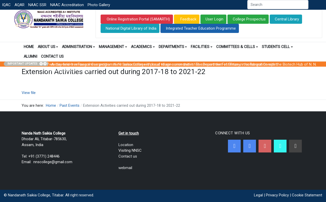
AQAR (19, 5)
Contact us (127, 156)
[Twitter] (249, 146)
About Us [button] (48, 46)
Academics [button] (143, 46)
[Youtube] (265, 146)
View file (29, 92)
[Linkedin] (295, 146)
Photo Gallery (99, 5)
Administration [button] (78, 46)
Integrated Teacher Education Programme (201, 28)
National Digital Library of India (131, 28)
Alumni (30, 56)
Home (29, 46)
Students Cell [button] (277, 46)
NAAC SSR (37, 5)
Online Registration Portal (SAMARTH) (138, 19)
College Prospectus (249, 19)
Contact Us (52, 56)
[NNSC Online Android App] (280, 146)
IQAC (6, 5)
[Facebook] (234, 146)
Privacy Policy (277, 195)
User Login (214, 19)
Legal (258, 195)
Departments (173, 46)
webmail (125, 167)
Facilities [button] (201, 46)
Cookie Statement (307, 195)
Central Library (287, 19)
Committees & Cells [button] (237, 46)
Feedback (187, 19)
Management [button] (113, 46)
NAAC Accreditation (67, 5)
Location (125, 144)
